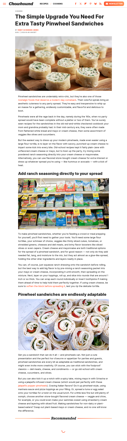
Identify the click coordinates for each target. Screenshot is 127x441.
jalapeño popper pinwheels (32, 385)
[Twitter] (80, 4)
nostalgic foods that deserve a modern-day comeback (47, 100)
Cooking (58, 3)
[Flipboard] (85, 4)
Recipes (44, 3)
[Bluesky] (95, 4)
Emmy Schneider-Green (28, 30)
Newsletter (114, 3)
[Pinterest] (90, 4)
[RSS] (100, 4)
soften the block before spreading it (45, 286)
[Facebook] (75, 4)
